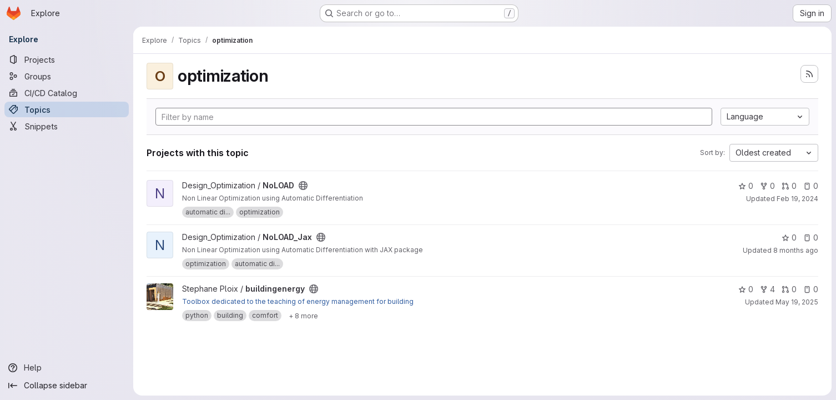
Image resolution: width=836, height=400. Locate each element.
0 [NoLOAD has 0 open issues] (810, 186)
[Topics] (66, 109)
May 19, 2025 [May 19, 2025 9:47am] (796, 302)
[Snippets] (66, 126)
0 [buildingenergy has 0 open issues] (810, 289)
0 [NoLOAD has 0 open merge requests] (789, 186)
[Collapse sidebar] (66, 385)
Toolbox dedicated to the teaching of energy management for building (298, 301)
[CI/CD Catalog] (66, 93)
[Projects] (66, 59)
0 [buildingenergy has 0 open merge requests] (789, 289)
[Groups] (66, 76)
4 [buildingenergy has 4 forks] (767, 289)
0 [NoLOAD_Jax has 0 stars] (789, 237)
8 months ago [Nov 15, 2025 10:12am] (795, 250)
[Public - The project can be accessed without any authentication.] (303, 185)
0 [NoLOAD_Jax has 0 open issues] (810, 237)
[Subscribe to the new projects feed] (809, 74)
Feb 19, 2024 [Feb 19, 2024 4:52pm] (797, 198)
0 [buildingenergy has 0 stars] (745, 289)
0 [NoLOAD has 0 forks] (767, 186)
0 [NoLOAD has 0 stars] (745, 186)
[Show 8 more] (303, 315)
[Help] (66, 368)
